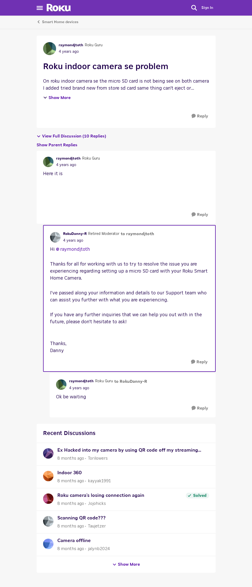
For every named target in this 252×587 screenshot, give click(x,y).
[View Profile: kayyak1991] (48, 476)
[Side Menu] (39, 8)
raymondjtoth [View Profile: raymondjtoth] (71, 45)
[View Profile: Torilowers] (48, 453)
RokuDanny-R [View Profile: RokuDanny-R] (75, 234)
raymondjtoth (75, 249)
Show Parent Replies (57, 145)
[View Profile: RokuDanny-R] (55, 237)
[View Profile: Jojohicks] (48, 498)
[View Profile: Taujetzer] (48, 521)
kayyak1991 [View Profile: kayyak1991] (99, 481)
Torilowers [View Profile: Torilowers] (98, 458)
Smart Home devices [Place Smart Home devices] (57, 22)
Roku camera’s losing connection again (100, 495)
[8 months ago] (70, 458)
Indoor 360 (69, 473)
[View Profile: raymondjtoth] (49, 48)
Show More (57, 98)
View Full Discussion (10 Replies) (71, 136)
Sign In (207, 8)
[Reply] (199, 116)
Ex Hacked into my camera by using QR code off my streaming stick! (127, 451)
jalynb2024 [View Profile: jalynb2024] (99, 549)
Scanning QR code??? (81, 518)
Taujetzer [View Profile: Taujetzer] (97, 526)
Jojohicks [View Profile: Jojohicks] (97, 504)
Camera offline (74, 540)
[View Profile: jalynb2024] (48, 544)
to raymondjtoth (137, 234)
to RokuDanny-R (130, 381)
